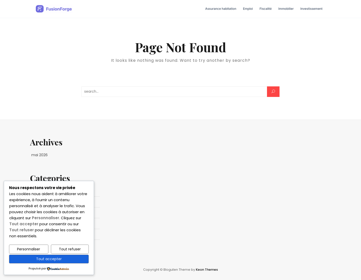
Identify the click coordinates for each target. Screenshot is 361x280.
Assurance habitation (220, 9)
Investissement (311, 9)
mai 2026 (39, 154)
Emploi (248, 9)
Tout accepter (49, 258)
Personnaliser (28, 249)
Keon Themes (207, 269)
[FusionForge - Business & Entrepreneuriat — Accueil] (53, 9)
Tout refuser (70, 249)
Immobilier (286, 9)
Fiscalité (265, 9)
